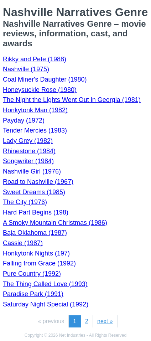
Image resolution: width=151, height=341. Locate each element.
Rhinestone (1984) (29, 151)
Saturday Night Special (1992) (45, 304)
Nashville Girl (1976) (32, 171)
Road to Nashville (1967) (38, 181)
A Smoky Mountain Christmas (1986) (55, 222)
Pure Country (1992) (32, 273)
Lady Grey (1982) (28, 140)
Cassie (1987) (23, 243)
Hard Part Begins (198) (35, 212)
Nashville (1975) (26, 69)
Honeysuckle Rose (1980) (40, 89)
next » (105, 321)
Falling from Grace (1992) (39, 263)
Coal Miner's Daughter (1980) (45, 79)
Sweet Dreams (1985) (34, 192)
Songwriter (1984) (28, 161)
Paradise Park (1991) (33, 294)
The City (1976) (25, 202)
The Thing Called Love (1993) (45, 284)
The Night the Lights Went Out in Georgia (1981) (72, 99)
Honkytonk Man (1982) (35, 110)
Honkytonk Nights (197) (36, 253)
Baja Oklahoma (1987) (35, 232)
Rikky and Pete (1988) (34, 59)
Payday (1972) (24, 120)
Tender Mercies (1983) (35, 130)
